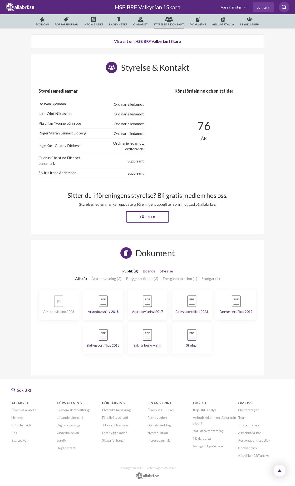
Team (242, 417)
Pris (14, 433)
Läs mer (147, 217)
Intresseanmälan (160, 440)
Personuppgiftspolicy (254, 440)
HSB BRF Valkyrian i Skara (147, 7)
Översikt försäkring (116, 410)
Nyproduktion (158, 433)
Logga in (263, 7)
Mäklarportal (202, 438)
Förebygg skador (114, 433)
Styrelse (166, 271)
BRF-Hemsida (21, 425)
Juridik (61, 440)
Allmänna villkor (249, 433)
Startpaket (19, 440)
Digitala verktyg (68, 425)
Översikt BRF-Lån (161, 410)
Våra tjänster (231, 7)
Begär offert (66, 448)
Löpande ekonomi (70, 417)
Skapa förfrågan (113, 440)
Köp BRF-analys (204, 410)
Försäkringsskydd (115, 417)
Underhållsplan (68, 433)
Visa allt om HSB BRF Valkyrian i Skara (147, 41)
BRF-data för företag (208, 431)
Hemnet (17, 417)
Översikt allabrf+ (23, 410)
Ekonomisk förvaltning (73, 410)
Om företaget (248, 410)
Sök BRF (22, 390)
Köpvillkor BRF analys (254, 455)
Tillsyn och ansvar (115, 425)
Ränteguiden (157, 417)
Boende (149, 271)
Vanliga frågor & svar (208, 446)
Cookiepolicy (247, 448)
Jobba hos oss (248, 425)
